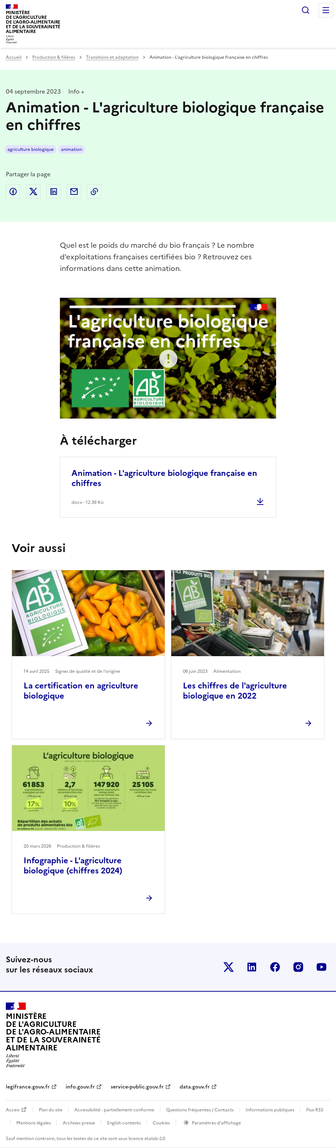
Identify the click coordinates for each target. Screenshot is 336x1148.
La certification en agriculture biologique (81, 691)
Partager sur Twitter (33, 191)
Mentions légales (33, 1123)
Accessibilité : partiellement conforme (114, 1110)
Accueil (13, 57)
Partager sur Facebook (13, 191)
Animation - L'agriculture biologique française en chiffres (164, 478)
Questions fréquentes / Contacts (200, 1110)
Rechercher (305, 10)
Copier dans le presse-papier (94, 191)
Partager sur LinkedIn (53, 191)
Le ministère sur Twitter (228, 967)
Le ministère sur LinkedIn (252, 967)
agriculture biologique (30, 149)
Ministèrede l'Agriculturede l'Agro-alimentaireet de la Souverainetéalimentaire (33, 22)
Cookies (161, 1123)
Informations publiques (270, 1110)
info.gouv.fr (80, 1087)
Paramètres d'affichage (216, 1123)
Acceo (13, 1110)
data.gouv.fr (195, 1087)
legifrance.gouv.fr (28, 1087)
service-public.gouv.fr (137, 1087)
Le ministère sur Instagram (298, 967)
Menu (326, 10)
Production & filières (53, 57)
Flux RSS (314, 1110)
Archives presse (79, 1123)
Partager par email (74, 191)
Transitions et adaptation (112, 57)
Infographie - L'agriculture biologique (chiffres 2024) (73, 866)
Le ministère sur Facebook (275, 967)
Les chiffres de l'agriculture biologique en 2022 (235, 691)
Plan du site (50, 1110)
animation (71, 149)
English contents (124, 1123)
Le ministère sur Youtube (321, 967)
